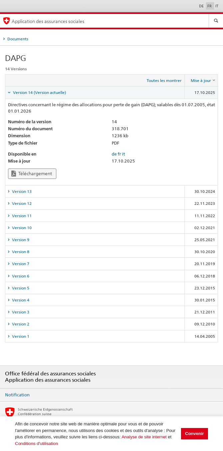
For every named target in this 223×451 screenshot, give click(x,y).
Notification (17, 394)
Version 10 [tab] (21, 227)
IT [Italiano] (216, 6)
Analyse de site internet (144, 436)
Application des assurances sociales (48, 21)
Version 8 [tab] (20, 251)
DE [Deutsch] (202, 6)
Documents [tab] (17, 38)
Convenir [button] (194, 433)
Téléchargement (31, 174)
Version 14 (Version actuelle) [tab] (39, 92)
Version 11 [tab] (21, 215)
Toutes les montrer (164, 80)
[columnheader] (201, 81)
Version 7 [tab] (20, 263)
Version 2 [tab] (20, 323)
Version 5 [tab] (20, 287)
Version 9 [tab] (20, 239)
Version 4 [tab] (20, 299)
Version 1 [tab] (20, 336)
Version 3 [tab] (20, 311)
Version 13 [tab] (21, 191)
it (123, 154)
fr (119, 154)
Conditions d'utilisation (36, 443)
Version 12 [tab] (21, 203)
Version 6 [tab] (20, 275)
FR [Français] (210, 6)
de (114, 154)
